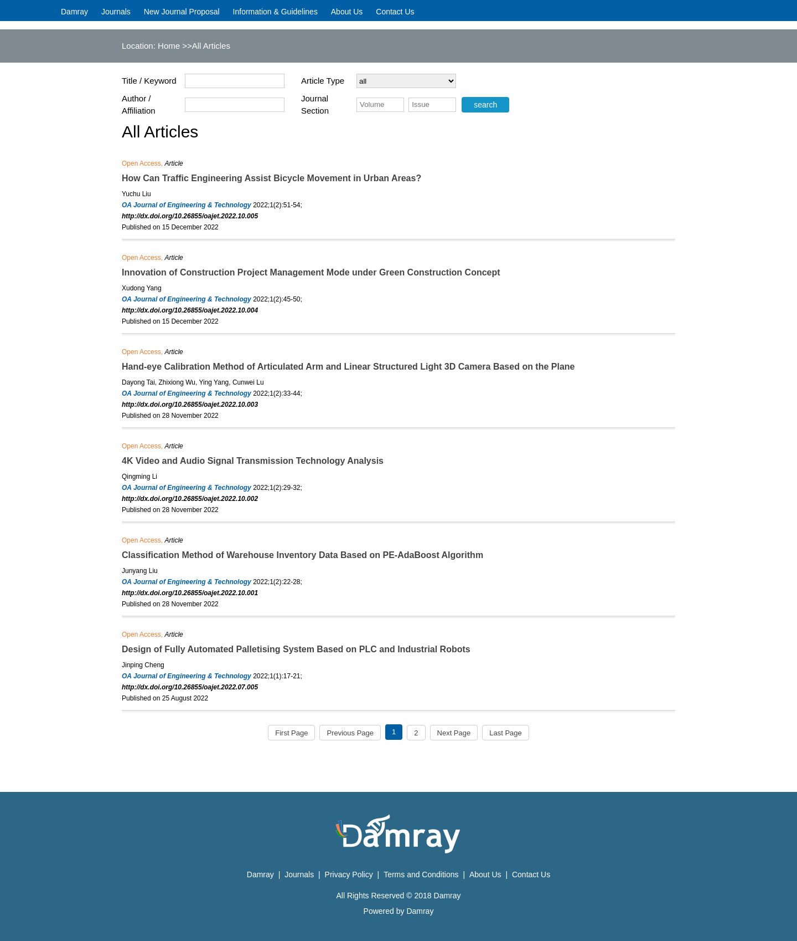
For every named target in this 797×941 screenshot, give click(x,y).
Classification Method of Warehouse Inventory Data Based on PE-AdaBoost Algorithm (302, 555)
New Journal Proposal (182, 11)
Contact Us (395, 11)
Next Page (454, 733)
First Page (291, 733)
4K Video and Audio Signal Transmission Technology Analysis (253, 461)
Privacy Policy (350, 874)
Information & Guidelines (275, 11)
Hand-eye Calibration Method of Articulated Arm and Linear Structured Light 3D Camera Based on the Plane (348, 366)
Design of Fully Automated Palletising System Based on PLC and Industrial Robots (296, 649)
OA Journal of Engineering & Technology (186, 205)
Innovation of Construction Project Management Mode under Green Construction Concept (311, 272)
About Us (347, 11)
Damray (74, 11)
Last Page (505, 733)
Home (169, 45)
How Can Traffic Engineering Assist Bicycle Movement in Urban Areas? (271, 178)
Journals (116, 11)
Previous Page (350, 733)
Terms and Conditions (421, 874)
